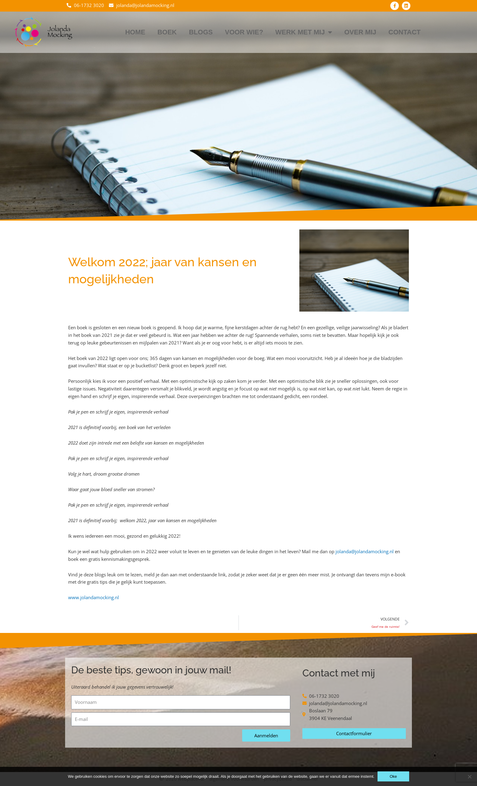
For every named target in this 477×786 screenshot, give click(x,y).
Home (135, 32)
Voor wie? (244, 32)
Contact (404, 32)
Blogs (201, 32)
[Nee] (469, 777)
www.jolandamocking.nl (93, 597)
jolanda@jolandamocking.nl (365, 551)
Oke (393, 776)
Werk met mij (303, 32)
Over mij (360, 32)
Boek (167, 32)
